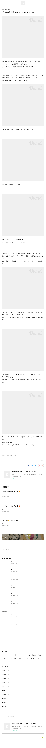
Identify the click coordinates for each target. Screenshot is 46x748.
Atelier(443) (4, 455)
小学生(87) (15, 455)
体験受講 (29, 655)
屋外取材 (27, 658)
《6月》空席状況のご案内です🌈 (11, 491)
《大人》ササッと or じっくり (18, 639)
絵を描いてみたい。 (15, 577)
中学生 (4, 658)
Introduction (6, 655)
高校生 (39, 655)
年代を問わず (14, 586)
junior (38, 658)
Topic (23, 655)
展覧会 (20, 658)
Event (17, 655)
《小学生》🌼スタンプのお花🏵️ (11, 506)
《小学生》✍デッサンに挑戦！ (11, 520)
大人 (34, 655)
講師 (15, 658)
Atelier (12, 655)
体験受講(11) (9, 455)
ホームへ (41, 737)
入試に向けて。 (14, 594)
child (4, 661)
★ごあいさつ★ (14, 569)
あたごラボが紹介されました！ (18, 602)
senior (32, 658)
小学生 (10, 658)
